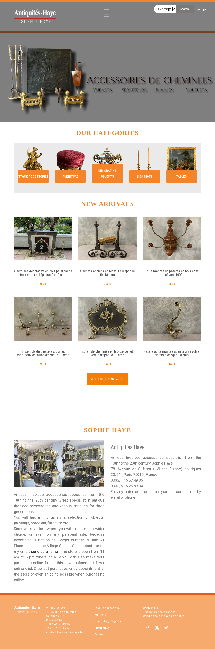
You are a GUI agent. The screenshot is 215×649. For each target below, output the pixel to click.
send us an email (45, 551)
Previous (4, 76)
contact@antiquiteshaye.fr (64, 632)
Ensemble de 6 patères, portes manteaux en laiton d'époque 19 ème (43, 353)
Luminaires (102, 627)
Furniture (70, 176)
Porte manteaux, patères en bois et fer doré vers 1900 (172, 273)
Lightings (144, 176)
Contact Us (150, 607)
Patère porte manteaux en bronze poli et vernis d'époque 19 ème (172, 353)
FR (198, 9)
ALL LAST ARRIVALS (107, 379)
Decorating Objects (108, 621)
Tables (181, 176)
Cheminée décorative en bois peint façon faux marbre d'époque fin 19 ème (43, 273)
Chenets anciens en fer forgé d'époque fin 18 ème (107, 273)
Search (184, 9)
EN (204, 9)
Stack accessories (33, 176)
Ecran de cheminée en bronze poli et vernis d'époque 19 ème (107, 353)
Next (211, 76)
